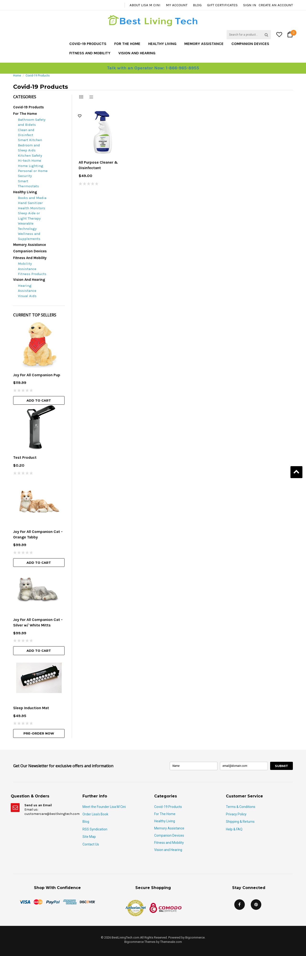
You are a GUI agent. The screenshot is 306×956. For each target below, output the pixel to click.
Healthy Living (162, 43)
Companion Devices (250, 43)
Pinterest (256, 904)
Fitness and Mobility (89, 53)
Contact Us (90, 844)
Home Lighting (30, 166)
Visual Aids (27, 296)
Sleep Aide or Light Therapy (29, 215)
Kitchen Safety (30, 155)
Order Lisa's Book (95, 814)
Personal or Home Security (33, 173)
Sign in (249, 5)
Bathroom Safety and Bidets (31, 122)
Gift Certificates (222, 5)
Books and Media (32, 198)
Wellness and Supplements (29, 236)
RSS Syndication (94, 829)
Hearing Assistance (27, 288)
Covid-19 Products (87, 43)
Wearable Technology (27, 226)
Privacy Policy (236, 814)
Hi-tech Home (29, 160)
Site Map (89, 837)
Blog (197, 5)
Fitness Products (32, 274)
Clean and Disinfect (26, 132)
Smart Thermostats (28, 183)
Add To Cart (39, 400)
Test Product (25, 457)
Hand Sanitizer (30, 203)
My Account (176, 5)
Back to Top (296, 472)
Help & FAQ (234, 829)
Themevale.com (171, 942)
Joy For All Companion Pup (36, 375)
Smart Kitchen (30, 140)
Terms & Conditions (240, 807)
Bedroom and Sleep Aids (29, 147)
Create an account (276, 5)
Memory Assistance (204, 43)
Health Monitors (31, 208)
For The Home (127, 43)
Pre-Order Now (38, 733)
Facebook (239, 904)
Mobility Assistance (27, 266)
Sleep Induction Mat (31, 708)
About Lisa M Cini (145, 5)
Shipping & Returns (240, 821)
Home (17, 75)
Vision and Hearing (136, 53)
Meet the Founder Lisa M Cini (104, 807)
